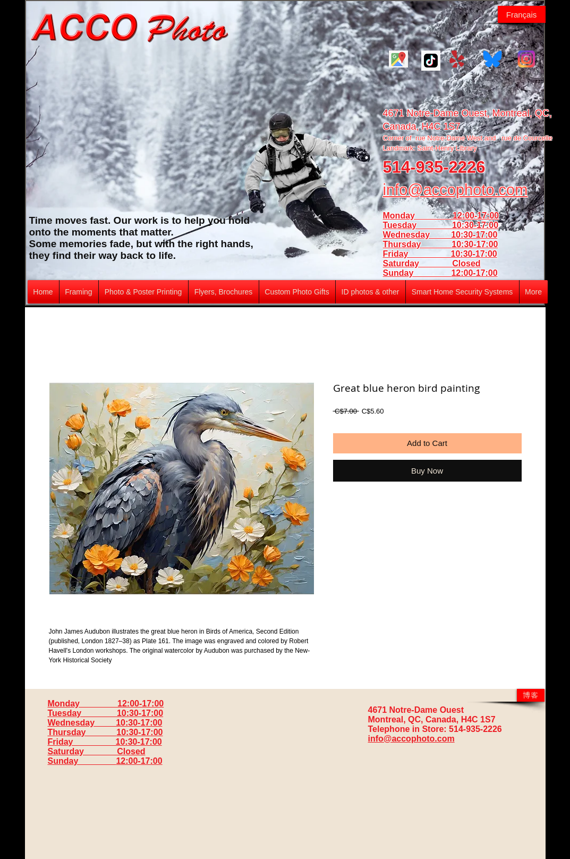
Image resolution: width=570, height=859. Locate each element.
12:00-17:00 (474, 272)
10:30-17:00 (475, 244)
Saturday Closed (432, 263)
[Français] (522, 14)
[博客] (531, 695)
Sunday (417, 272)
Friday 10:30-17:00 (440, 253)
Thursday (417, 244)
